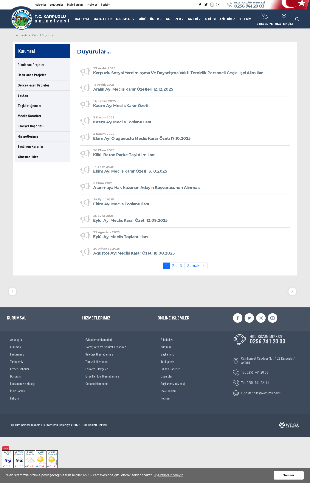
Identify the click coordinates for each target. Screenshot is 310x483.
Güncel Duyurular (43, 35)
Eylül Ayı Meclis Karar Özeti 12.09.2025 (130, 220)
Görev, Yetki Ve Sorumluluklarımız (105, 393)
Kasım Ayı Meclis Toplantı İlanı (122, 122)
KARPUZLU (173, 19)
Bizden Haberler (19, 415)
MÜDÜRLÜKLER (148, 19)
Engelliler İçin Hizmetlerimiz (102, 422)
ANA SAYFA (81, 19)
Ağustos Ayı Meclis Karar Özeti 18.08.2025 (134, 253)
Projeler (92, 4)
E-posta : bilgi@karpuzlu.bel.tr (257, 439)
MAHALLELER (102, 19)
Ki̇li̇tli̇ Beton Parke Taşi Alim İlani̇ (124, 155)
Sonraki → (196, 266)
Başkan (23, 95)
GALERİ (193, 19)
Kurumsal (16, 393)
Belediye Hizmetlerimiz (99, 400)
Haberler (40, 4)
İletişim (105, 4)
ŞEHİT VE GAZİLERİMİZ (220, 19)
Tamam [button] (289, 475)
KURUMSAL (123, 19)
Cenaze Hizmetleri (96, 429)
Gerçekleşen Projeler (33, 85)
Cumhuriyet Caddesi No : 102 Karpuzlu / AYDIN (264, 406)
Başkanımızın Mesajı (22, 429)
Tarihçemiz (16, 407)
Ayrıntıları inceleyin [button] (168, 475)
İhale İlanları (75, 4)
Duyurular (56, 4)
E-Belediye (167, 385)
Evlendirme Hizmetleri (98, 385)
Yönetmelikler (28, 157)
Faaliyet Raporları (30, 126)
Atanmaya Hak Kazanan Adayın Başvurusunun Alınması (146, 187)
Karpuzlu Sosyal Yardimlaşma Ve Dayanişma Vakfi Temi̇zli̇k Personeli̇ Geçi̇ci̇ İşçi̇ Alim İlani (178, 73)
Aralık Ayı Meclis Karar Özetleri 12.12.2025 (133, 89)
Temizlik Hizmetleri (96, 407)
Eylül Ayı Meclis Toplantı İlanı (120, 236)
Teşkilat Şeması (29, 106)
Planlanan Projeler (31, 65)
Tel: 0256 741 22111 (251, 429)
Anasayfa (22, 35)
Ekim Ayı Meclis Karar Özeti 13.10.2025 (130, 171)
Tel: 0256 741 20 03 (250, 419)
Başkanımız (17, 400)
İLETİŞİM (245, 19)
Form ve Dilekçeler (96, 415)
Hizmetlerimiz (28, 136)
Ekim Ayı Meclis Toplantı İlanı (121, 204)
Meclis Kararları (29, 116)
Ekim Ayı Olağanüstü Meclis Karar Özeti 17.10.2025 (142, 138)
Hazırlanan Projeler (32, 75)
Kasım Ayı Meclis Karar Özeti (120, 105)
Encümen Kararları (31, 147)
